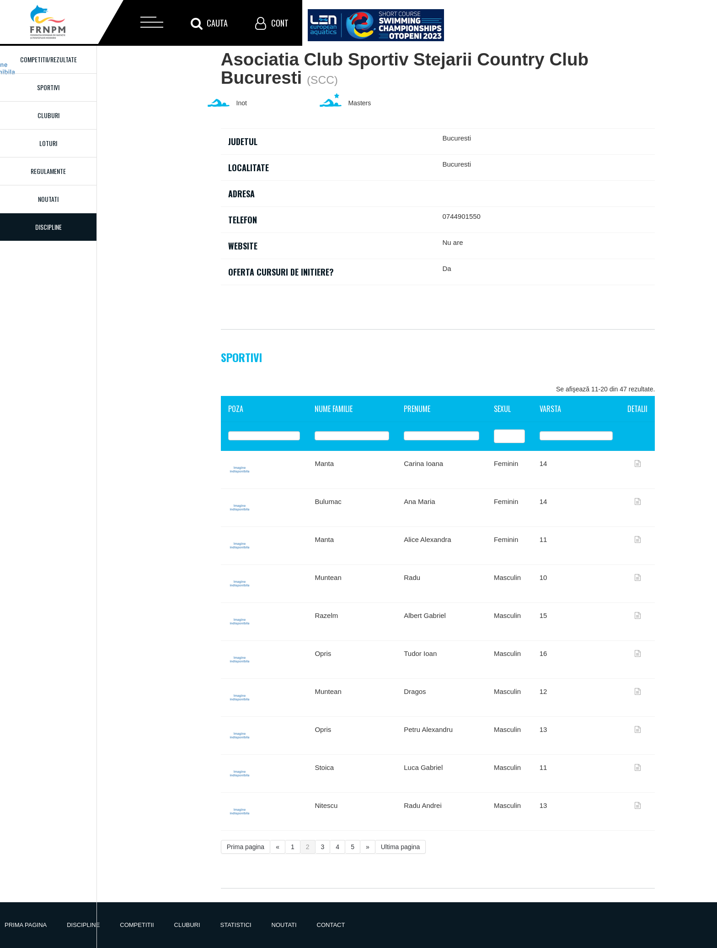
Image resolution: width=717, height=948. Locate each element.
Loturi (48, 143)
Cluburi (48, 115)
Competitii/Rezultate (48, 59)
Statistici (235, 924)
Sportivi (48, 87)
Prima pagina (246, 846)
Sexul (502, 408)
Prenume (417, 408)
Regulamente (48, 171)
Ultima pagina (400, 846)
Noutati (48, 199)
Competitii (137, 924)
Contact (331, 924)
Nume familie (334, 408)
